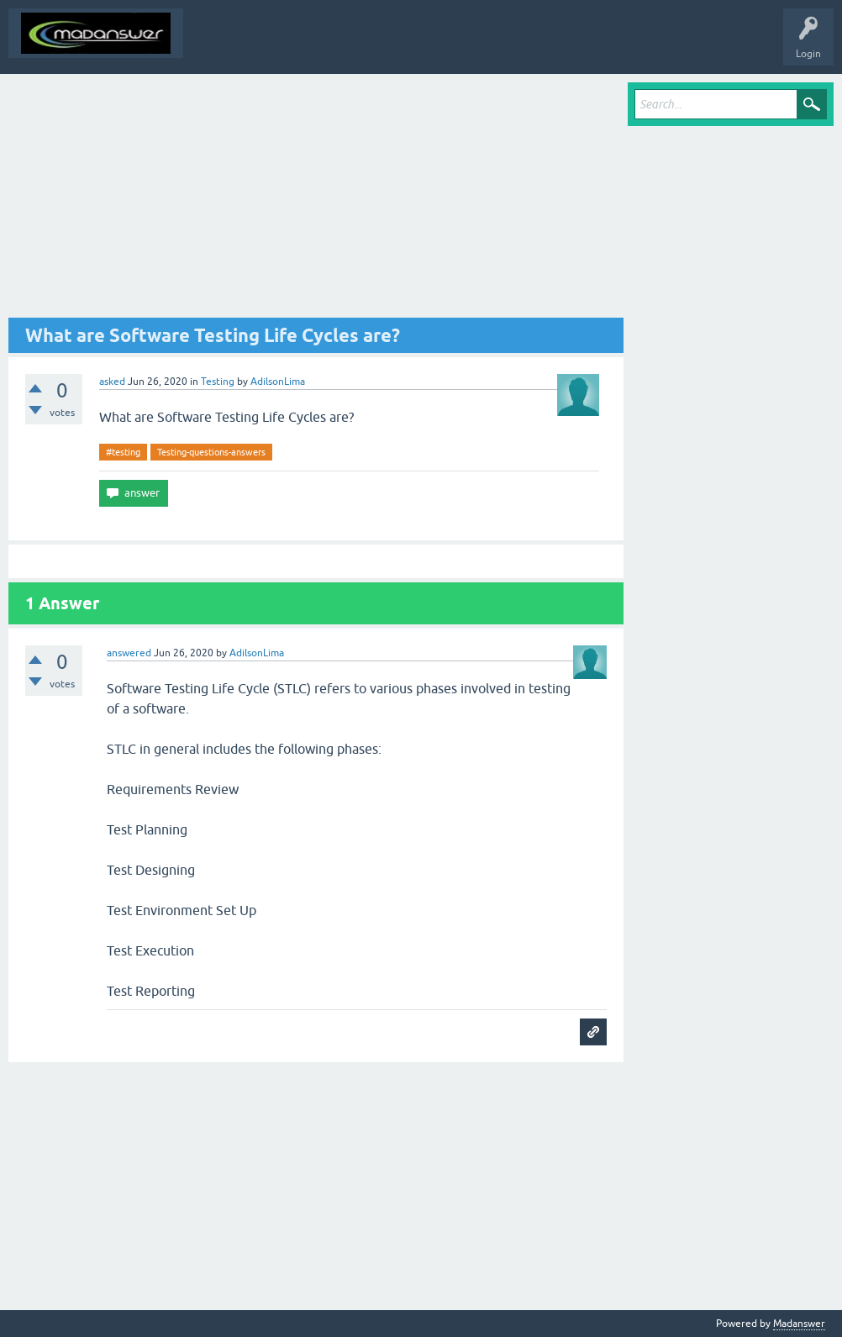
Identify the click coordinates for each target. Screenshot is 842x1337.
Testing (217, 381)
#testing (123, 452)
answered (129, 653)
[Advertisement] (316, 200)
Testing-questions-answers (211, 452)
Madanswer (799, 1323)
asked (112, 381)
